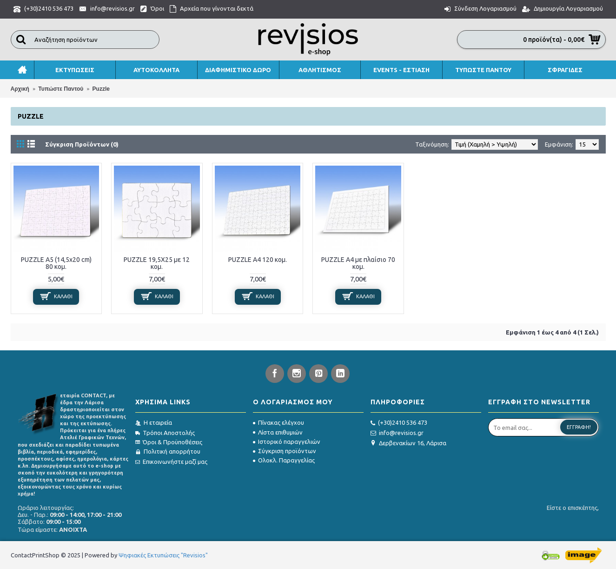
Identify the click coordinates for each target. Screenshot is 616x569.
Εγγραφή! (579, 427)
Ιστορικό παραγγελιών (286, 441)
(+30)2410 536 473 (399, 423)
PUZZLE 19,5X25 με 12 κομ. (157, 263)
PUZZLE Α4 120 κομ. (257, 259)
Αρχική (20, 89)
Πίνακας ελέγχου (278, 422)
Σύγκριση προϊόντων (284, 451)
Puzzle (101, 89)
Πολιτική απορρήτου (167, 451)
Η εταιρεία (153, 422)
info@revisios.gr (397, 432)
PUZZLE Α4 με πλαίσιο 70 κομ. (358, 263)
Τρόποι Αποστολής (165, 432)
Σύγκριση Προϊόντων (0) (82, 144)
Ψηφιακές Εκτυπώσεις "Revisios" (163, 555)
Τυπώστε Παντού (60, 89)
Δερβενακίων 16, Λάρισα (408, 443)
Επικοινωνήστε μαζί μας (171, 461)
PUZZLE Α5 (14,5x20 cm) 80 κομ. (56, 263)
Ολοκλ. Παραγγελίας (284, 460)
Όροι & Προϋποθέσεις (168, 442)
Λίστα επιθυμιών (278, 432)
